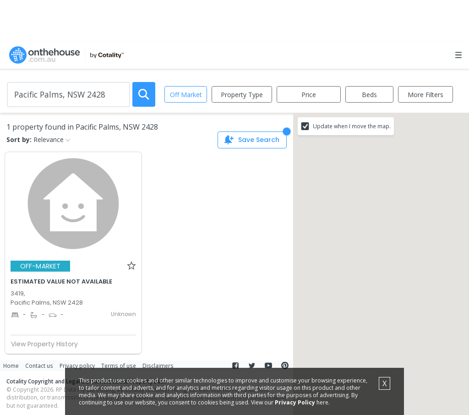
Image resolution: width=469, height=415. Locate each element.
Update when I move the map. (352, 126)
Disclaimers (158, 365)
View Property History (48, 344)
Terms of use (118, 365)
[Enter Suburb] (68, 94)
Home (11, 365)
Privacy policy (77, 365)
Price (308, 94)
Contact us (39, 365)
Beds (369, 94)
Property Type (242, 94)
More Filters (425, 94)
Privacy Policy (295, 402)
